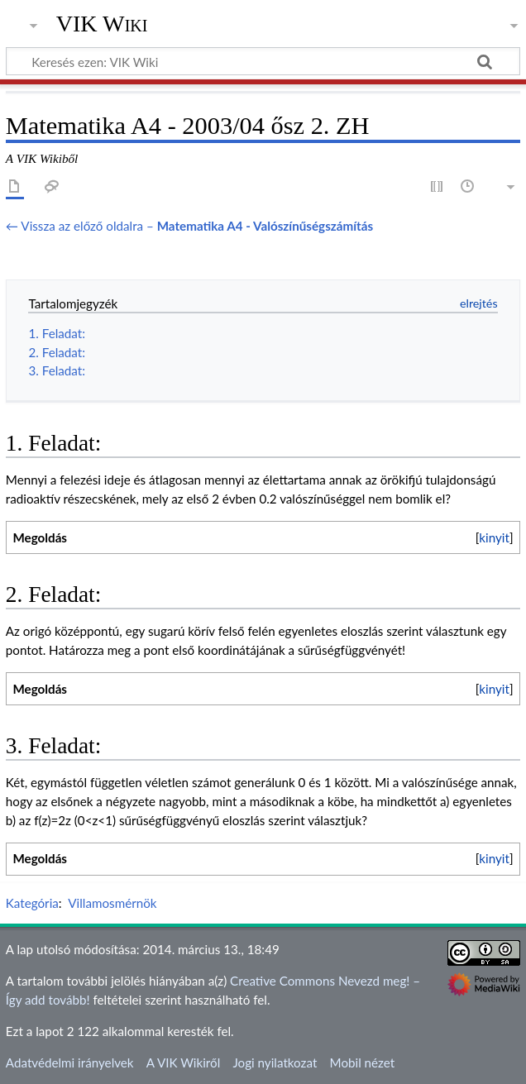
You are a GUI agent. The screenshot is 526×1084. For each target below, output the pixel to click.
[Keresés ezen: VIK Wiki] (263, 61)
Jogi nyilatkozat (274, 1062)
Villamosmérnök (112, 902)
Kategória (32, 902)
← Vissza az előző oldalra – (189, 225)
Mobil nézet (362, 1062)
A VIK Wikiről (183, 1062)
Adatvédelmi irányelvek (70, 1062)
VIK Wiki (102, 24)
